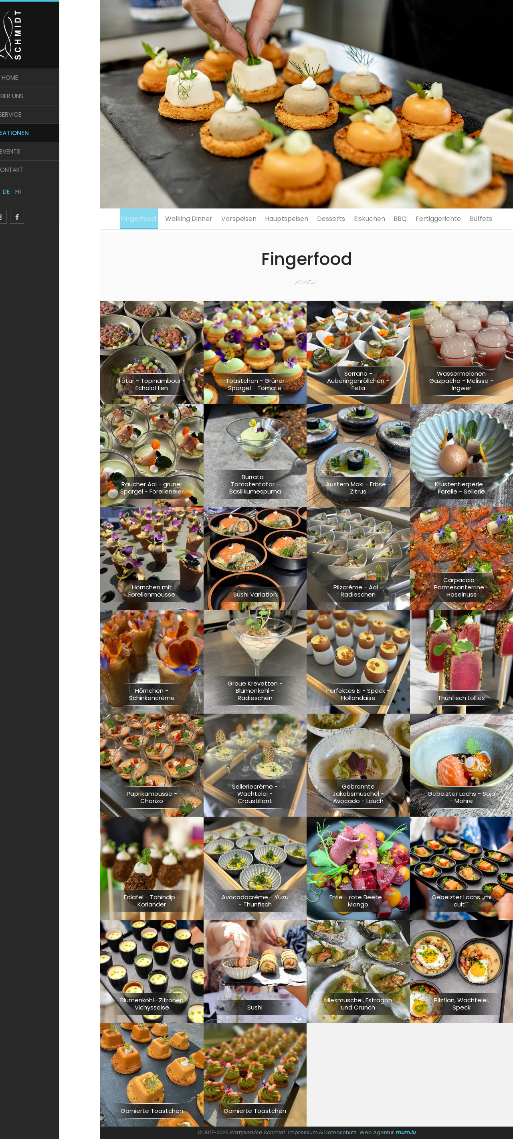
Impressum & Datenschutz (322, 1132)
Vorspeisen (243, 220)
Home (50, 83)
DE (44, 207)
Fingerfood (132, 220)
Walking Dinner (188, 220)
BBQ (426, 220)
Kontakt (50, 183)
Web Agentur (377, 1132)
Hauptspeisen (296, 220)
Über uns (50, 103)
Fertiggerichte (469, 220)
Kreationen (50, 143)
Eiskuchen (390, 220)
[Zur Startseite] (50, 37)
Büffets (306, 243)
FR (56, 207)
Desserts (346, 220)
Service (50, 123)
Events (50, 163)
